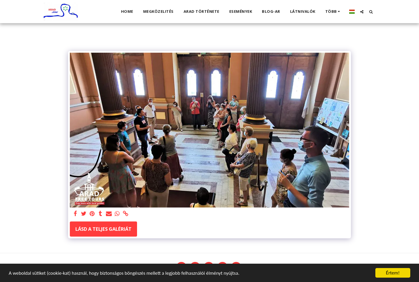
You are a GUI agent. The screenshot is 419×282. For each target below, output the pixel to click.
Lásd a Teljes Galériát (103, 229)
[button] (362, 12)
